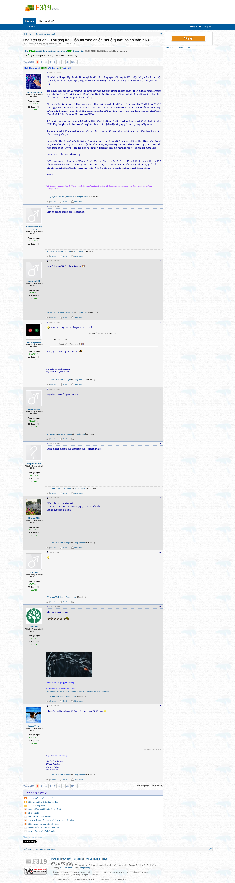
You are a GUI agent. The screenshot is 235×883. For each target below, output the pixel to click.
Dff (61, 251)
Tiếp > (74, 62)
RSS (105, 859)
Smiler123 (70, 197)
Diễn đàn (29, 21)
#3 (160, 261)
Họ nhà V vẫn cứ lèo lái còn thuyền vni (43, 827)
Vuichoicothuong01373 (34, 228)
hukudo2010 (52, 312)
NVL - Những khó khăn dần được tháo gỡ (44, 809)
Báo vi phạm (78, 201)
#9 (160, 607)
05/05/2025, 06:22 (55, 552)
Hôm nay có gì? (46, 21)
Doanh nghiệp (184, 47)
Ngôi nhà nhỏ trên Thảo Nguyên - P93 (43, 802)
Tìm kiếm (31, 27)
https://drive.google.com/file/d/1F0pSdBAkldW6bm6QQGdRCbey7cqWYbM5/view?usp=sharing (77, 691)
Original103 (34, 518)
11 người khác (81, 312)
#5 (160, 389)
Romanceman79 (64, 44)
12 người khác (79, 543)
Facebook (78, 859)
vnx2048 (34, 627)
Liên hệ (97, 859)
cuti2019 (34, 572)
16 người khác (79, 380)
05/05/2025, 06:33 (55, 706)
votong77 (67, 251)
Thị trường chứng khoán (44, 44)
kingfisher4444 (34, 464)
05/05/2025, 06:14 (55, 206)
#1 (160, 72)
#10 (160, 706)
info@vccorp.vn (86, 868)
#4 (160, 322)
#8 (160, 552)
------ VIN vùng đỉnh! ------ (38, 805)
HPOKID (61, 197)
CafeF (167, 47)
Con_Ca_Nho (52, 197)
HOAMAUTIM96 (53, 251)
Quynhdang (34, 409)
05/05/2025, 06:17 (55, 261)
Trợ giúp (88, 859)
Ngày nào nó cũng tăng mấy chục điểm (43, 824)
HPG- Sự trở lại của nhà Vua (39, 816)
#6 (160, 443)
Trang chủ (56, 859)
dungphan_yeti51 (65, 434)
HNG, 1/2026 (33, 813)
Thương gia (174, 47)
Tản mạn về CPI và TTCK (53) (40, 798)
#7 (160, 498)
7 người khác (71, 696)
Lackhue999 (34, 281)
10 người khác (80, 488)
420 (68, 62)
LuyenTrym (33, 726)
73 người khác (82, 197)
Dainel (60, 597)
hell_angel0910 (33, 342)
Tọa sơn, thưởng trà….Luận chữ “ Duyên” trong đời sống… (52, 820)
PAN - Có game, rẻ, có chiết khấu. (41, 831)
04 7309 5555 (66, 868)
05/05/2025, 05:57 (55, 72)
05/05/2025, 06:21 (55, 498)
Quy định (66, 859)
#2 (160, 206)
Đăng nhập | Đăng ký (200, 27)
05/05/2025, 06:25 (55, 607)
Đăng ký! (188, 38)
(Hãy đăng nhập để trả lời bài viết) (150, 786)
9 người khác (79, 251)
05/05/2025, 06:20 (55, 389)
